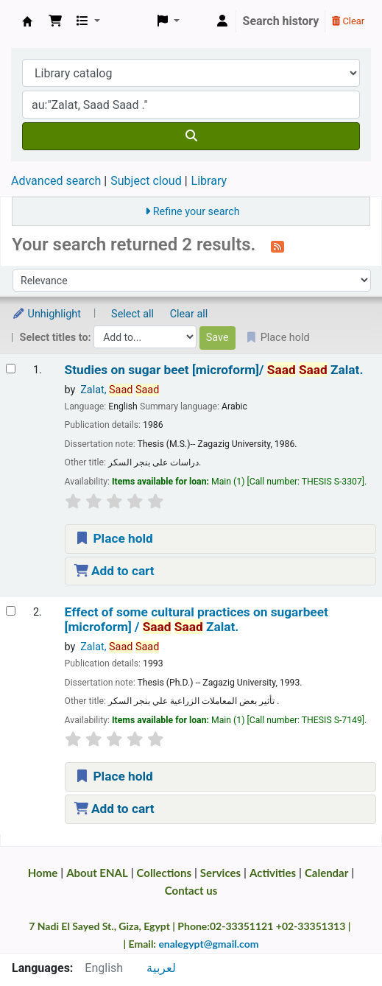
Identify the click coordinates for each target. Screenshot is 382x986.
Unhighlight (46, 314)
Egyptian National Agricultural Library (27, 21)
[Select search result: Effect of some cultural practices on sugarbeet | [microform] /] (10, 611)
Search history (281, 21)
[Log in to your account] (222, 21)
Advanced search (56, 181)
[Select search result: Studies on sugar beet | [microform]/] (10, 368)
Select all (132, 314)
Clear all (189, 314)
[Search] (191, 136)
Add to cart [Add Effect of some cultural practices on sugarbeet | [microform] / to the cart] (114, 808)
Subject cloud (145, 181)
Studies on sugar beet (214, 370)
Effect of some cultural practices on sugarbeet (196, 619)
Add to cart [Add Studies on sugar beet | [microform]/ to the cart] (114, 570)
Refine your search (196, 211)
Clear (348, 21)
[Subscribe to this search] (277, 246)
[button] (55, 21)
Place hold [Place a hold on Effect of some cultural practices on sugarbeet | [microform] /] (113, 776)
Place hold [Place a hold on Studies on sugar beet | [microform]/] (113, 538)
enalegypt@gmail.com (208, 943)
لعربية (161, 968)
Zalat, (119, 390)
